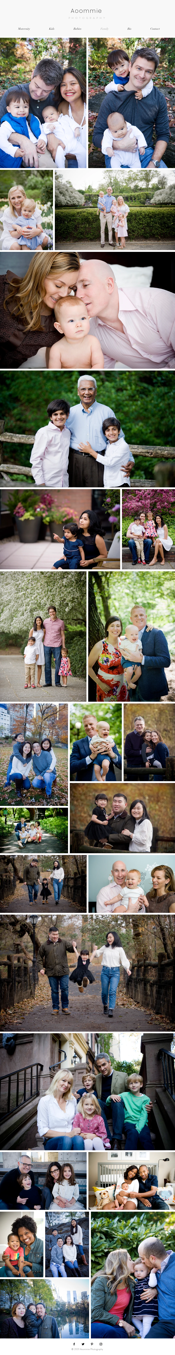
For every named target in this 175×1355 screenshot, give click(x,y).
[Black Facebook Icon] (74, 1344)
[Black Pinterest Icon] (92, 1344)
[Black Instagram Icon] (101, 1344)
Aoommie (87, 11)
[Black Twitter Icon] (83, 1344)
